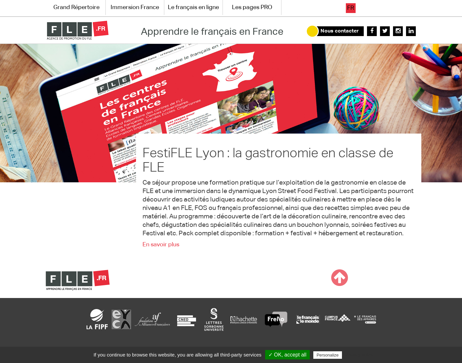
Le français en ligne (193, 7)
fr (350, 8)
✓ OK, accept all (287, 354)
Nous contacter (339, 31)
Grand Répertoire (76, 7)
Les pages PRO (252, 7)
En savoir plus (161, 245)
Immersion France (135, 7)
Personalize (328, 355)
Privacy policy (359, 354)
